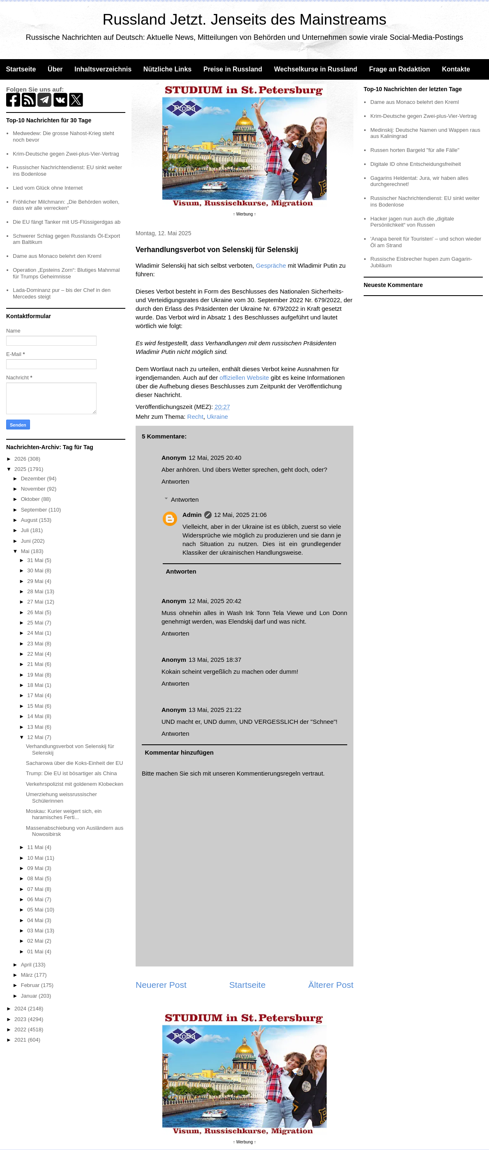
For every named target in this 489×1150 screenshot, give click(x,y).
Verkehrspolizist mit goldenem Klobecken (74, 784)
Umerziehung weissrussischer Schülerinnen (61, 797)
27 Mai (36, 602)
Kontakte (456, 69)
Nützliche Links (167, 69)
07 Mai (36, 889)
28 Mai (36, 591)
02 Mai (36, 941)
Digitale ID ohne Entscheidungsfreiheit (415, 164)
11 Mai (36, 847)
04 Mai (36, 920)
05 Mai (36, 910)
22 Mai (36, 654)
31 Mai (36, 560)
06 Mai (36, 899)
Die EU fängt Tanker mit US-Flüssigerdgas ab (66, 222)
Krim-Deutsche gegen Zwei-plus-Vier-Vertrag (66, 154)
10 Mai (36, 858)
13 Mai (36, 727)
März (28, 975)
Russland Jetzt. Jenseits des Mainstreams (245, 19)
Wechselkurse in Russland (315, 69)
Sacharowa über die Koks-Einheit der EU (74, 763)
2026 (21, 459)
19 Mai (36, 675)
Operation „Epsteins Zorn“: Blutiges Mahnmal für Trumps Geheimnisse (66, 273)
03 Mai (36, 930)
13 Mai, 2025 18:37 (215, 659)
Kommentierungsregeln (268, 773)
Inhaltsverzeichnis (102, 69)
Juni (26, 541)
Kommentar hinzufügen (179, 752)
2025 (21, 469)
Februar (31, 985)
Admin (192, 514)
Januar (30, 996)
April (27, 965)
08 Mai (36, 878)
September (34, 510)
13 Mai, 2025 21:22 (215, 709)
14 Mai (36, 716)
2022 (21, 1029)
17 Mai (36, 695)
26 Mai (36, 612)
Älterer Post (330, 984)
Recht (195, 416)
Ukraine (217, 416)
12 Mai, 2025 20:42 (215, 600)
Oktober (31, 499)
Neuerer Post (161, 984)
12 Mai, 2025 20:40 (215, 457)
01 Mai (36, 951)
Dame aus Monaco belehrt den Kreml (57, 256)
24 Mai (36, 633)
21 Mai (36, 664)
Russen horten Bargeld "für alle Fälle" (414, 150)
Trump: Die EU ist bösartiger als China (71, 773)
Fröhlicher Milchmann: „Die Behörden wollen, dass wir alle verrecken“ (66, 205)
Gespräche (271, 265)
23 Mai (36, 643)
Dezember (34, 478)
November (34, 489)
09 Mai (36, 868)
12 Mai (36, 737)
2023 (21, 1019)
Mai (26, 551)
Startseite (21, 69)
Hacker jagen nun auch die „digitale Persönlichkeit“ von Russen (412, 222)
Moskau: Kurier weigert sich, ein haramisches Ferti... (63, 814)
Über (55, 69)
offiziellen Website (244, 377)
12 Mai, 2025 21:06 (240, 514)
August (30, 520)
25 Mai (36, 623)
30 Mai (36, 570)
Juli (25, 530)
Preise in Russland (232, 69)
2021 (21, 1040)
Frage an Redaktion (399, 69)
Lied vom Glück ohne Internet (48, 188)
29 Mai (36, 581)
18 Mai (36, 685)
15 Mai (36, 706)
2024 (21, 1008)
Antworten (175, 481)
